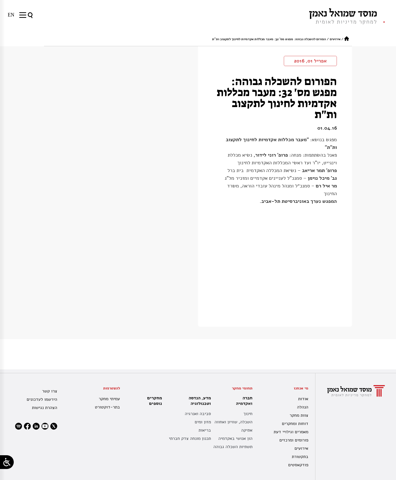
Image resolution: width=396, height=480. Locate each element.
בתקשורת (300, 457)
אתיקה (246, 430)
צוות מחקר (299, 415)
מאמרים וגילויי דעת (291, 432)
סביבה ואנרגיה (198, 414)
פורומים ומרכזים (293, 440)
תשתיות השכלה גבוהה (232, 447)
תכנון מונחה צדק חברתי (190, 438)
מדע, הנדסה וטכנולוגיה (198, 401)
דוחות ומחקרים (295, 424)
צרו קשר (49, 391)
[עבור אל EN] (11, 15)
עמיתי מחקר (109, 399)
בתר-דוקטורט (107, 407)
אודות (303, 399)
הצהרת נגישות (44, 408)
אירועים (335, 39)
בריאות (205, 430)
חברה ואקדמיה (242, 401)
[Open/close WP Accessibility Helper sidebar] (7, 462)
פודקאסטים (298, 465)
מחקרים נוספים (154, 401)
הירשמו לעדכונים (42, 399)
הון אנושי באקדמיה (235, 438)
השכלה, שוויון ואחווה (233, 422)
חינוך (247, 414)
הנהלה (302, 407)
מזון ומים (203, 422)
